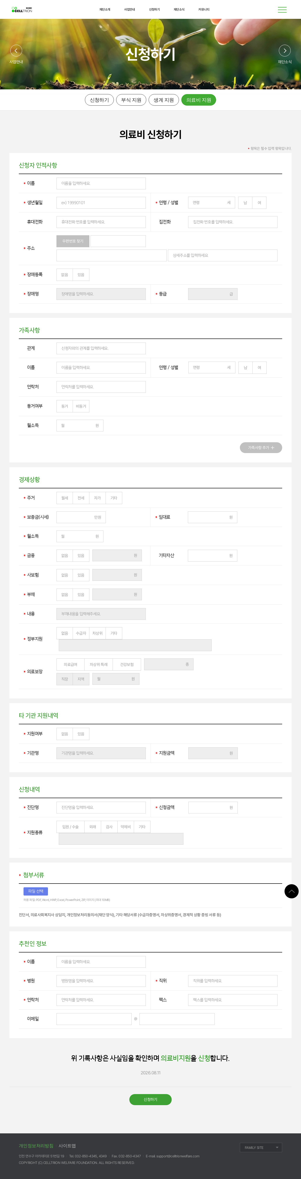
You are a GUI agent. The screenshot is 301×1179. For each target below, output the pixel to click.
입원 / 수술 (70, 827)
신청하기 (99, 100)
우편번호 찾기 (72, 241)
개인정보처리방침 (36, 1145)
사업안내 (16, 62)
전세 (81, 498)
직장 (64, 679)
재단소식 (285, 62)
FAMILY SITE (254, 1148)
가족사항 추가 (258, 447)
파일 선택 (35, 891)
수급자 (81, 633)
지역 (81, 679)
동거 (64, 406)
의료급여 (70, 664)
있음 (81, 274)
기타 (114, 498)
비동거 (81, 406)
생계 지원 (164, 100)
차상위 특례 (98, 664)
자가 (97, 498)
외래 (92, 827)
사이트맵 (67, 1145)
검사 (109, 827)
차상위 (97, 633)
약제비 (126, 827)
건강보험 (127, 664)
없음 (64, 274)
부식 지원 (131, 100)
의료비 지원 (198, 100)
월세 (64, 498)
